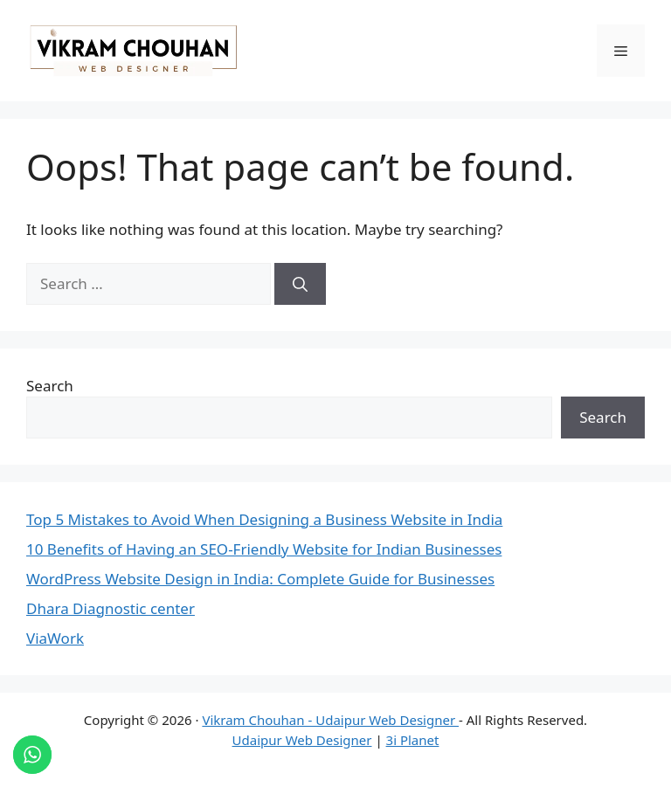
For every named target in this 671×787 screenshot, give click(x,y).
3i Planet (412, 740)
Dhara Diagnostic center (110, 608)
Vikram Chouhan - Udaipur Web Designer (330, 719)
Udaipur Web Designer (302, 740)
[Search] (300, 284)
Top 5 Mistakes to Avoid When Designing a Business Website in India (264, 519)
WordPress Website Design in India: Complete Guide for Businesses (260, 579)
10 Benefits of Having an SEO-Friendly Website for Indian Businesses (264, 549)
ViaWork (55, 638)
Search (49, 386)
